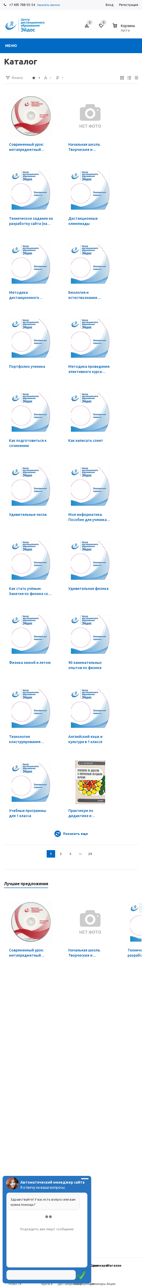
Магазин (113, 1265)
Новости (15, 1283)
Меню (11, 46)
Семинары (99, 1265)
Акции (110, 1283)
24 (90, 854)
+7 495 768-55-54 (22, 4)
